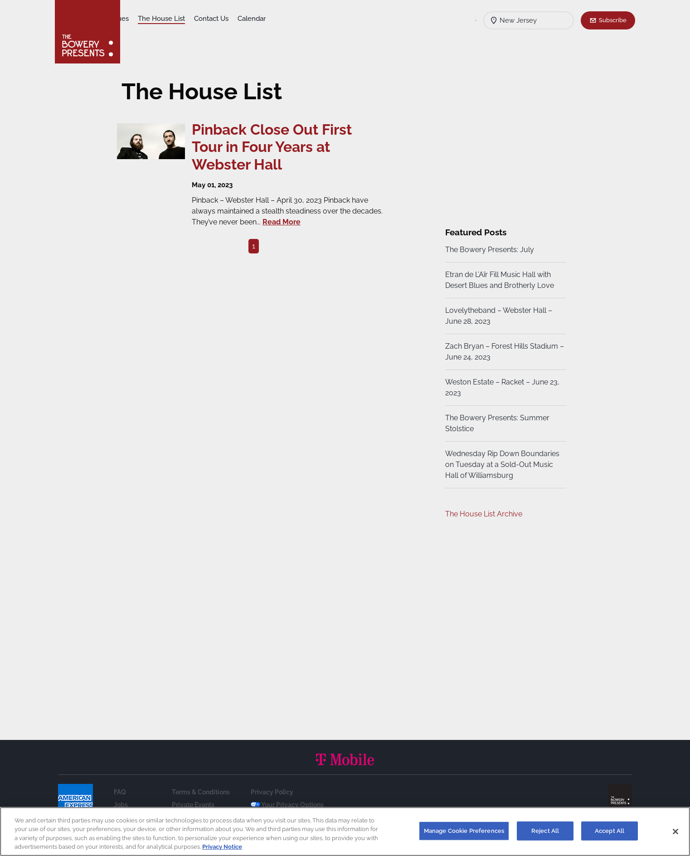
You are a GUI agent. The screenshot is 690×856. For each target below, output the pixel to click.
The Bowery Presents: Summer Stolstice (496, 423)
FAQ (120, 792)
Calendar (319, 19)
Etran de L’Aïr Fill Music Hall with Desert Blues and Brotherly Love (498, 280)
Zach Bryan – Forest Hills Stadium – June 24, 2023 (500, 351)
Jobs (121, 804)
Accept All (609, 830)
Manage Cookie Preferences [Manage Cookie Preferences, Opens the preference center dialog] (464, 830)
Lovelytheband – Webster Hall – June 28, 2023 (497, 316)
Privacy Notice (222, 846)
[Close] (675, 831)
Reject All (545, 830)
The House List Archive (482, 514)
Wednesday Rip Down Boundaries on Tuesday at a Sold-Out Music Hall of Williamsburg (501, 464)
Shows (140, 19)
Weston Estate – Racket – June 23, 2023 (501, 387)
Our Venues (178, 19)
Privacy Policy (272, 792)
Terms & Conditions (201, 792)
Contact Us (278, 19)
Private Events (193, 804)
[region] (345, 831)
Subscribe (613, 20)
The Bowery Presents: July (488, 249)
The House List (228, 19)
